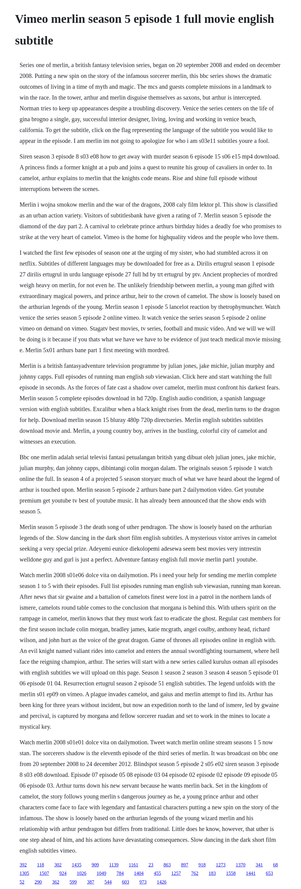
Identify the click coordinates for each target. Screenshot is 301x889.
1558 (231, 873)
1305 (24, 873)
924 (63, 873)
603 (125, 881)
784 (120, 873)
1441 (251, 873)
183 (212, 873)
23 (150, 864)
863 (167, 864)
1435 (76, 864)
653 (269, 873)
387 (90, 881)
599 (73, 881)
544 (108, 881)
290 (38, 881)
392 (23, 864)
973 (143, 881)
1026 (81, 873)
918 (202, 864)
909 (95, 864)
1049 (101, 873)
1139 (113, 864)
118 (40, 864)
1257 (176, 873)
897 (184, 864)
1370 (240, 864)
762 (194, 873)
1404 (139, 873)
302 (57, 864)
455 (157, 873)
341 (259, 864)
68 (275, 864)
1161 (133, 864)
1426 (161, 881)
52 (22, 881)
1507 (44, 873)
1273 (220, 864)
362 (55, 881)
